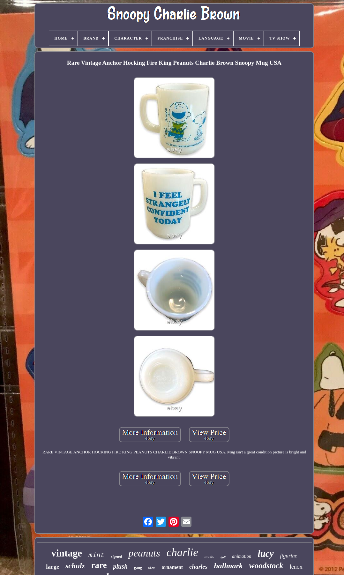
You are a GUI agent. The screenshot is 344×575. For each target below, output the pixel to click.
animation (241, 556)
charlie (182, 552)
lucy (266, 554)
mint (96, 555)
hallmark (228, 566)
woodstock (266, 565)
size (151, 567)
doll (223, 557)
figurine (288, 556)
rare (99, 565)
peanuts (144, 553)
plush (120, 566)
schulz (75, 566)
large (52, 566)
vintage (66, 553)
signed (116, 556)
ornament (172, 567)
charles (198, 566)
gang (138, 567)
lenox (296, 567)
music (209, 556)
